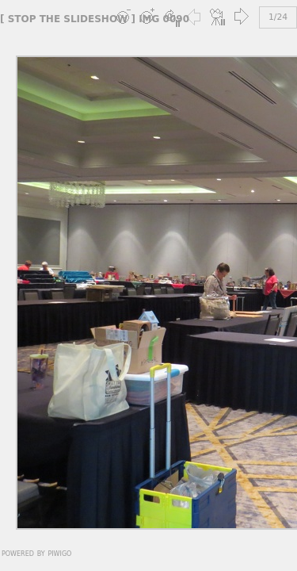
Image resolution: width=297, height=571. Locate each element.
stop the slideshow (68, 19)
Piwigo (59, 552)
